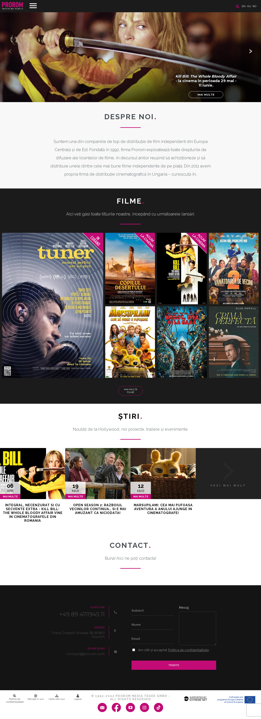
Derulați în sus (36, 697)
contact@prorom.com (86, 654)
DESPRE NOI (130, 116)
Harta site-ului (57, 697)
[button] (251, 51)
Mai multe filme (130, 391)
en (244, 6)
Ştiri (130, 416)
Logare (78, 697)
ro (255, 6)
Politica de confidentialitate (188, 650)
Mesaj (184, 608)
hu (249, 6)
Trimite (173, 665)
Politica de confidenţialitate (15, 698)
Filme (131, 201)
